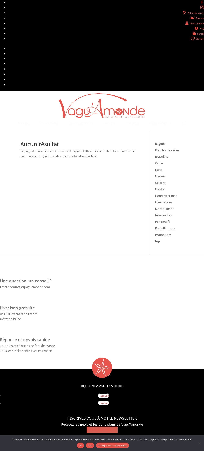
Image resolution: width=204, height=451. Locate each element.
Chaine (160, 176)
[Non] (199, 443)
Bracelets (161, 157)
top (157, 241)
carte (158, 170)
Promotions (163, 235)
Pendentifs (162, 222)
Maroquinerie (164, 209)
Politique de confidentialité (112, 445)
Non (90, 445)
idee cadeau (163, 202)
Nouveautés (163, 215)
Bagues (160, 144)
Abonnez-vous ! (102, 430)
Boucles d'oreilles (167, 150)
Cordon (160, 189)
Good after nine (166, 196)
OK (80, 445)
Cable (159, 163)
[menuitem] (23, 123)
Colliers (160, 183)
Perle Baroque (165, 228)
